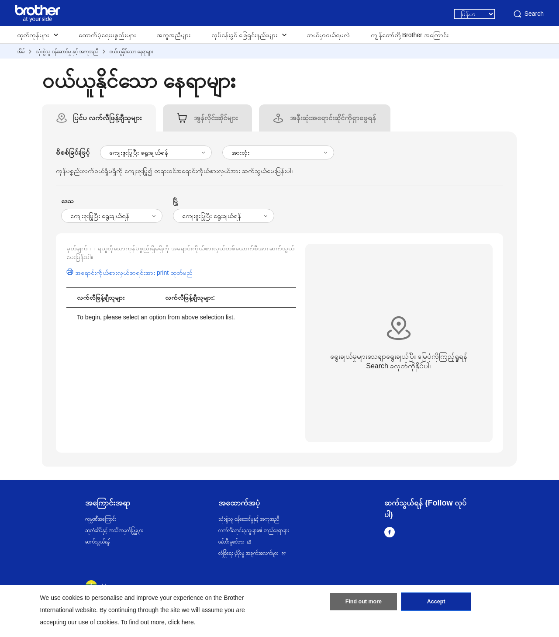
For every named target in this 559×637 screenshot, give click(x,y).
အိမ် (20, 51)
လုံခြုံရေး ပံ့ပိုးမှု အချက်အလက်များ (248, 553)
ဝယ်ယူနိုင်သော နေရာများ (131, 51)
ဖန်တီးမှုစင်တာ (231, 542)
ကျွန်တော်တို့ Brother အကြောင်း (410, 34)
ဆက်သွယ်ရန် (97, 542)
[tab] (107, 118)
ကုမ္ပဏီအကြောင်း (101, 519)
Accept (436, 603)
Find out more (363, 603)
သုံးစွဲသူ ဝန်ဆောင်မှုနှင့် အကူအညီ (249, 519)
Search (528, 14)
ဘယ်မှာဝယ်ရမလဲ (328, 34)
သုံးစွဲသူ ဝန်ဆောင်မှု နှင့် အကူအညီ (67, 51)
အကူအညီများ (173, 34)
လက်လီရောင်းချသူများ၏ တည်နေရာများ (253, 530)
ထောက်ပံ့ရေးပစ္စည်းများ (107, 34)
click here (181, 622)
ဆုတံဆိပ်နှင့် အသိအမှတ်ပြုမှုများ (114, 530)
